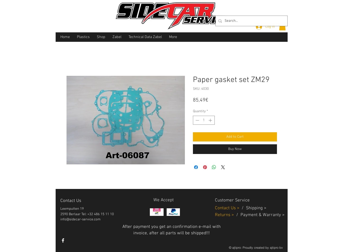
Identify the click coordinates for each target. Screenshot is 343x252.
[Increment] (211, 120)
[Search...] (251, 21)
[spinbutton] (204, 120)
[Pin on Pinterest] (205, 167)
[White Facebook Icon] (63, 240)
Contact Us (226, 208)
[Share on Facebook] (196, 167)
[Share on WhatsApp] (214, 167)
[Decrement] (197, 120)
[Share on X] (223, 167)
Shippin (253, 208)
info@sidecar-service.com (80, 219)
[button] (282, 26)
